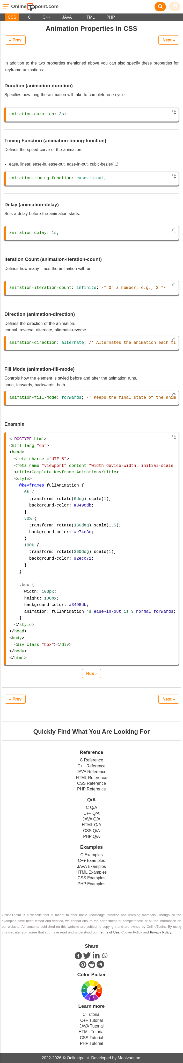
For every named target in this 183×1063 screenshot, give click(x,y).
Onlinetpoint (77, 1058)
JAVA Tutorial (91, 1026)
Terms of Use (109, 932)
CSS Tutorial (91, 1038)
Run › (91, 673)
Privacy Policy (160, 932)
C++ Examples (91, 860)
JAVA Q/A (91, 819)
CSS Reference (91, 783)
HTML (89, 17)
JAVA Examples (91, 866)
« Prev (15, 40)
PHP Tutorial (91, 1043)
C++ (46, 17)
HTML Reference (91, 777)
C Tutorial (91, 1014)
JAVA (67, 17)
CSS (12, 17)
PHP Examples (91, 884)
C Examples (91, 855)
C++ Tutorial (91, 1020)
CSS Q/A (91, 831)
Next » (169, 40)
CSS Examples (92, 878)
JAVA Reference (91, 771)
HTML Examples (91, 872)
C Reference (91, 760)
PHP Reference (91, 789)
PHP (110, 17)
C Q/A (91, 807)
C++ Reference (91, 766)
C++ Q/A (91, 813)
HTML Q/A (91, 825)
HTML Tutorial (92, 1032)
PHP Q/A (91, 836)
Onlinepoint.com (34, 6)
